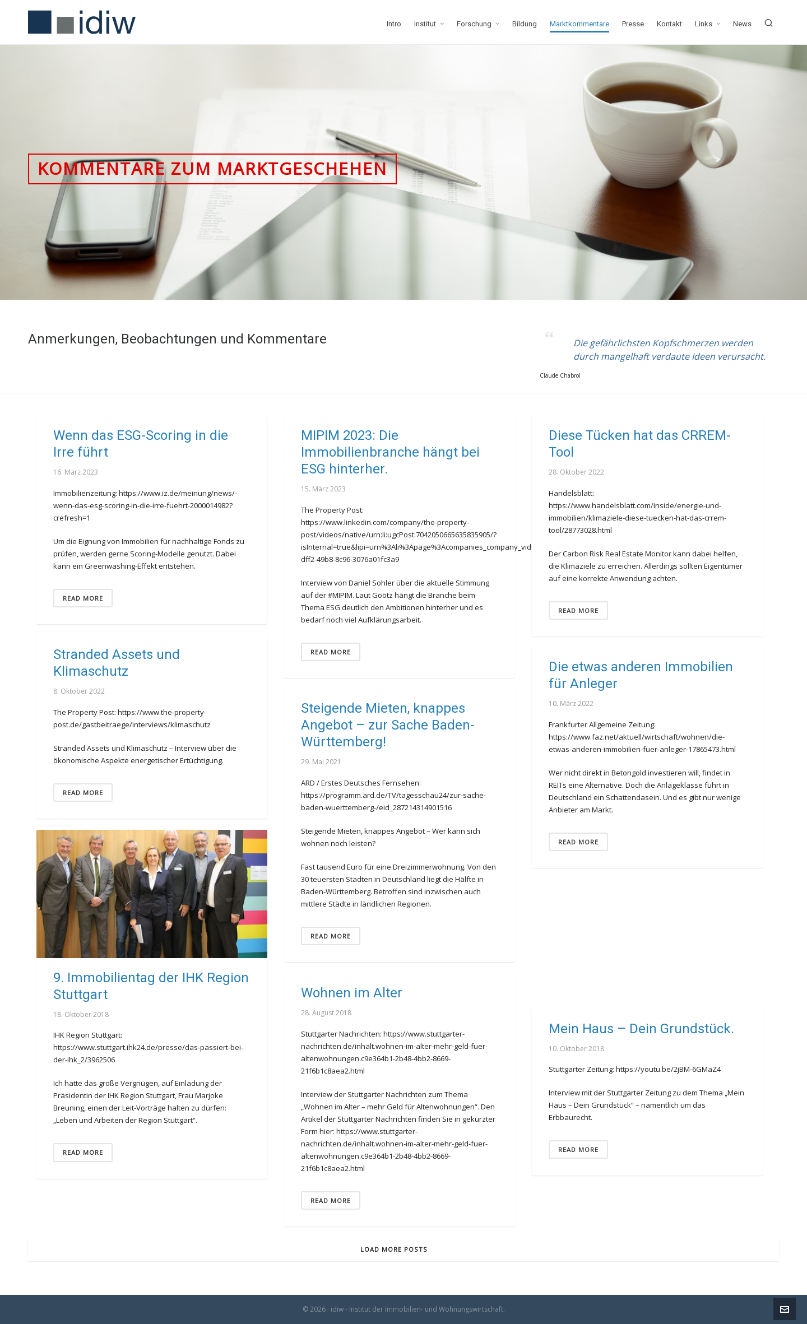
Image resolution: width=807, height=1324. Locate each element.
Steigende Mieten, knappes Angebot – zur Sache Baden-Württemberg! (388, 725)
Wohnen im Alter (351, 993)
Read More (83, 598)
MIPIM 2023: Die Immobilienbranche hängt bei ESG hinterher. (390, 452)
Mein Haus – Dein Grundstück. (641, 1029)
